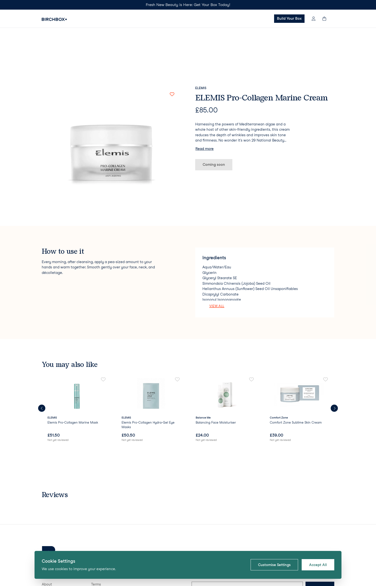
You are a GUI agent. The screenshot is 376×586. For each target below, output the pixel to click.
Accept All (318, 565)
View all (216, 263)
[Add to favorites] (172, 51)
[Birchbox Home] (54, 19)
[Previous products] (41, 365)
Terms (96, 541)
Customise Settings (274, 565)
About (47, 541)
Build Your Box (289, 18)
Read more (204, 106)
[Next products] (334, 365)
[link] (77, 367)
